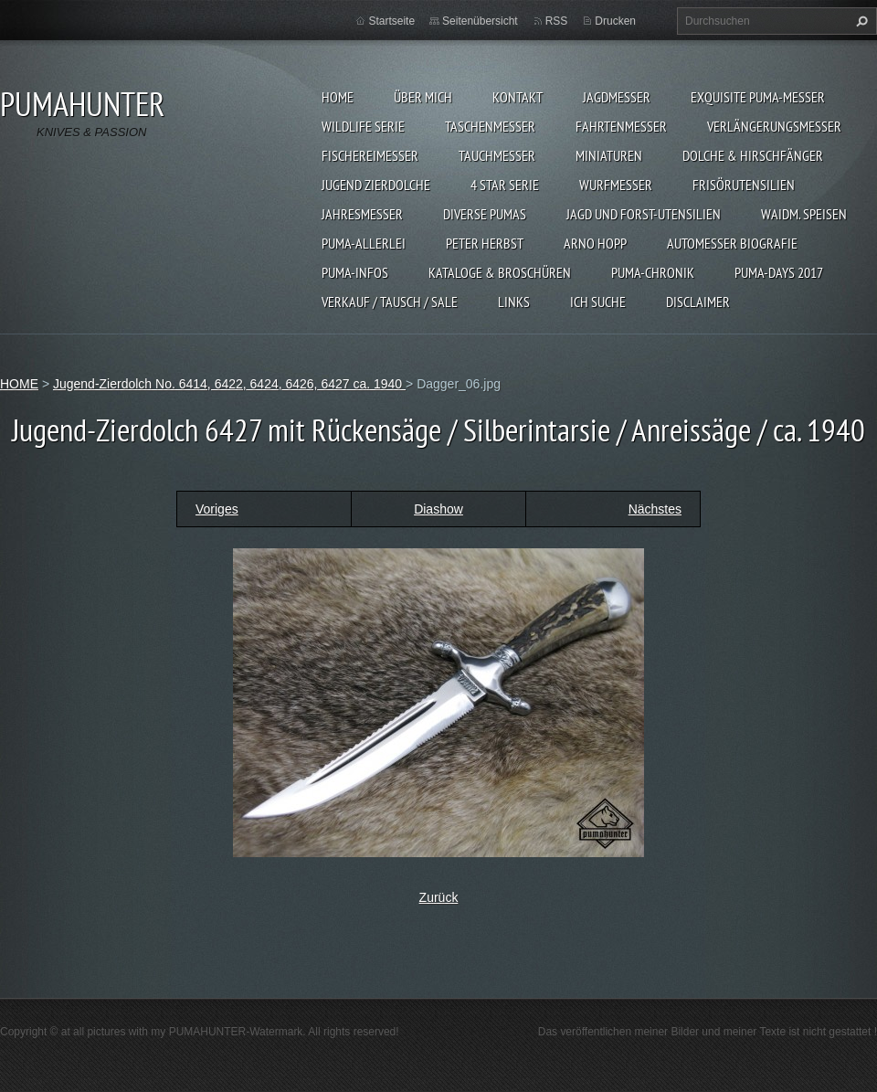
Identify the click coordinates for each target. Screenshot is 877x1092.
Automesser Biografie (732, 243)
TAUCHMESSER (497, 155)
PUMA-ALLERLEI (364, 243)
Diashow (438, 509)
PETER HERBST (484, 243)
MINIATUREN (609, 155)
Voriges (216, 509)
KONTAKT (517, 97)
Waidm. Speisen (804, 214)
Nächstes (655, 509)
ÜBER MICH (423, 97)
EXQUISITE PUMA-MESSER (758, 97)
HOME (338, 97)
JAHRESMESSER (362, 214)
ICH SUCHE (598, 301)
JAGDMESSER (616, 97)
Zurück (439, 897)
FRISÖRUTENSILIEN (743, 184)
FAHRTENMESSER (621, 126)
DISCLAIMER (698, 301)
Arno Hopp (595, 243)
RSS (556, 21)
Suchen (859, 21)
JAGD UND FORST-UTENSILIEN (643, 214)
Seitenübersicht (480, 21)
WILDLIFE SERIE (363, 126)
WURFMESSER (615, 184)
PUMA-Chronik (652, 272)
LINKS (514, 301)
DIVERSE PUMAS (484, 214)
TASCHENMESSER (490, 126)
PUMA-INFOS (355, 272)
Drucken (615, 21)
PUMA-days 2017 (778, 272)
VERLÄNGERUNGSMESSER (774, 126)
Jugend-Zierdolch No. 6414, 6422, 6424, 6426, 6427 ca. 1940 (229, 383)
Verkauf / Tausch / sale (390, 301)
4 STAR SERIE (504, 184)
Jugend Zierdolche (376, 184)
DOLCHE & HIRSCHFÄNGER (752, 155)
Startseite (391, 21)
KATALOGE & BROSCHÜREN (499, 272)
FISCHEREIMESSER (370, 155)
